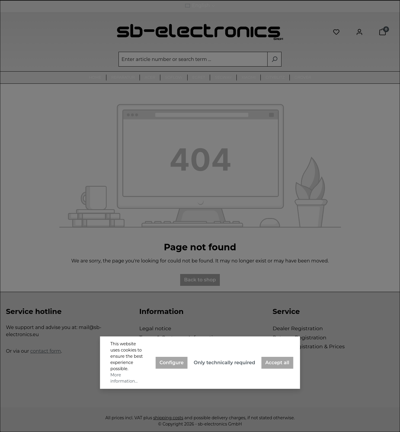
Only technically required (224, 362)
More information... (124, 378)
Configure (171, 362)
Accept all (277, 362)
